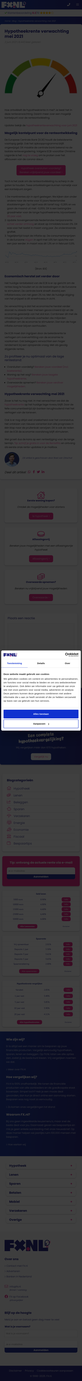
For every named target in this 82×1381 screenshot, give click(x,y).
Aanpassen (41, 723)
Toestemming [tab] (14, 663)
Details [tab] (41, 663)
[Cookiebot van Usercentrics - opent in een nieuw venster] (65, 655)
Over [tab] (67, 663)
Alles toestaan (41, 714)
